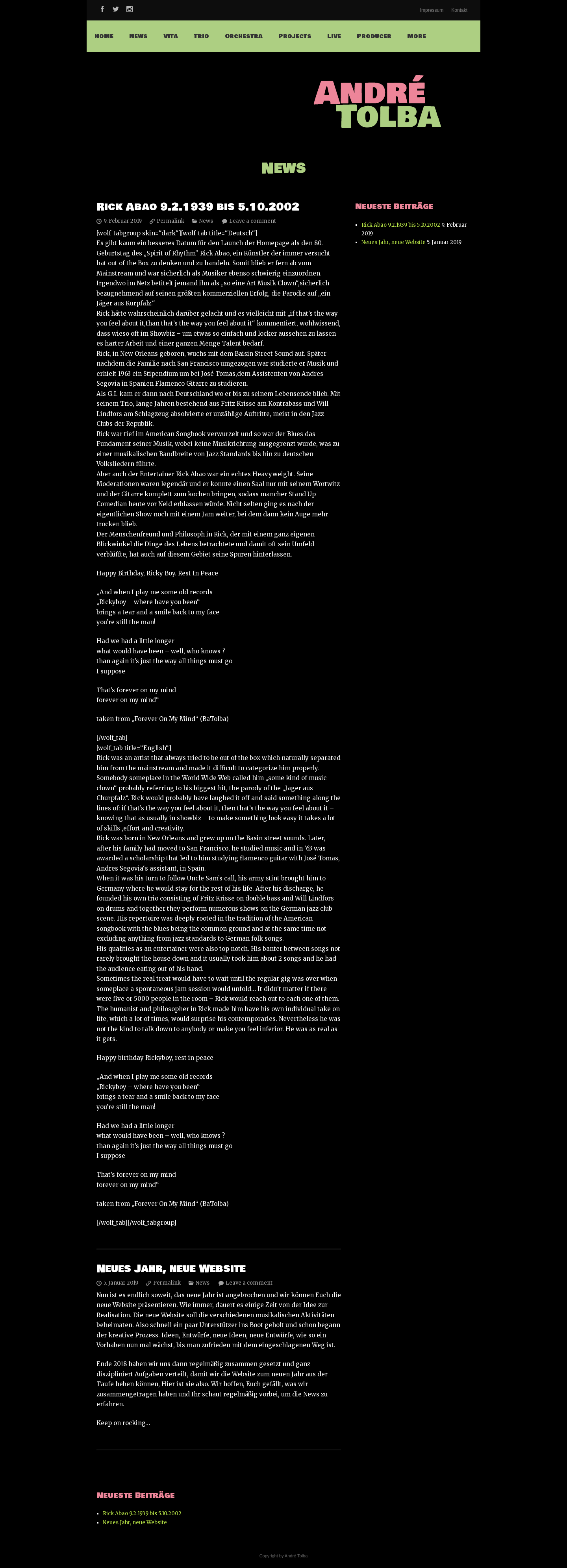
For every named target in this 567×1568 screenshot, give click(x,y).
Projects (294, 36)
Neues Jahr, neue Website (171, 1269)
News (138, 36)
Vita (170, 36)
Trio (201, 36)
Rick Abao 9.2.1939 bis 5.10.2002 (197, 207)
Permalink (170, 221)
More (416, 36)
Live (334, 36)
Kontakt (459, 10)
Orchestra (244, 36)
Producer (374, 36)
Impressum (431, 10)
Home (103, 36)
